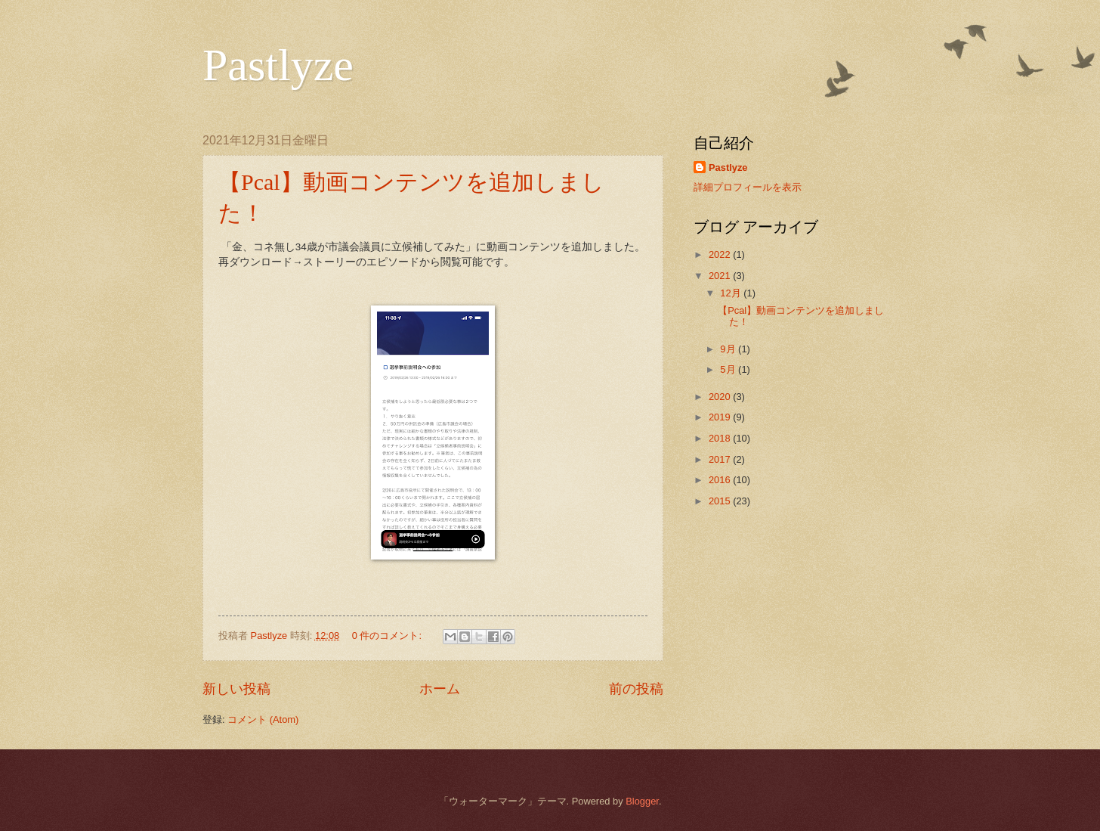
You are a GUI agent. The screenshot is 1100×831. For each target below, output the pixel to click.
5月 (729, 369)
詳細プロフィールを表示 (748, 187)
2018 (721, 438)
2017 (721, 459)
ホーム (439, 688)
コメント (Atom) (262, 719)
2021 (721, 275)
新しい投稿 (236, 688)
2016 (721, 479)
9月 (729, 349)
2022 (721, 254)
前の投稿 (636, 688)
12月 (731, 293)
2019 (721, 417)
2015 (721, 501)
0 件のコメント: (388, 635)
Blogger (642, 801)
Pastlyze (278, 65)
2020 (721, 396)
